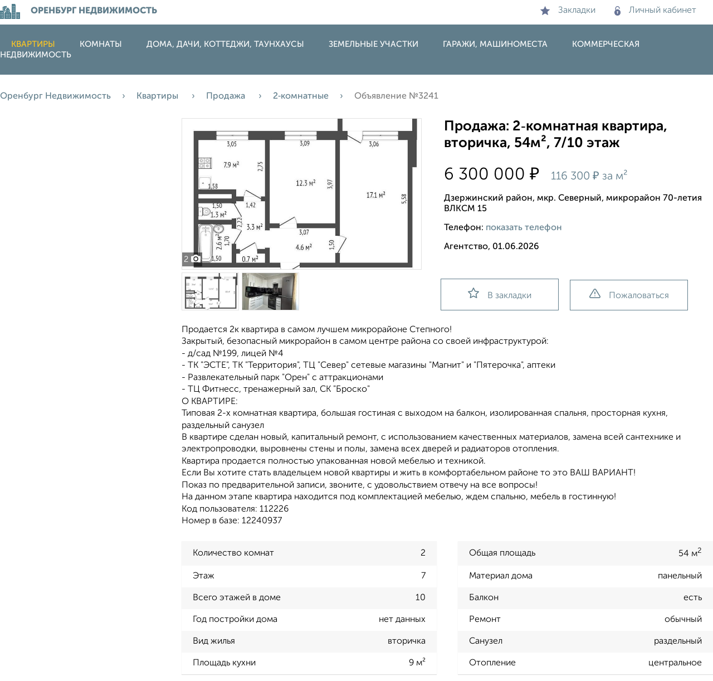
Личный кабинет (655, 10)
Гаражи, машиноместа (495, 44)
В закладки (499, 294)
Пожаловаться (629, 294)
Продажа (226, 96)
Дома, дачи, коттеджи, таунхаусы (225, 44)
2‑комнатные (301, 96)
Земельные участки (373, 44)
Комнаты (101, 44)
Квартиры (33, 44)
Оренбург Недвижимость (55, 96)
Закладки (567, 10)
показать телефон (524, 227)
